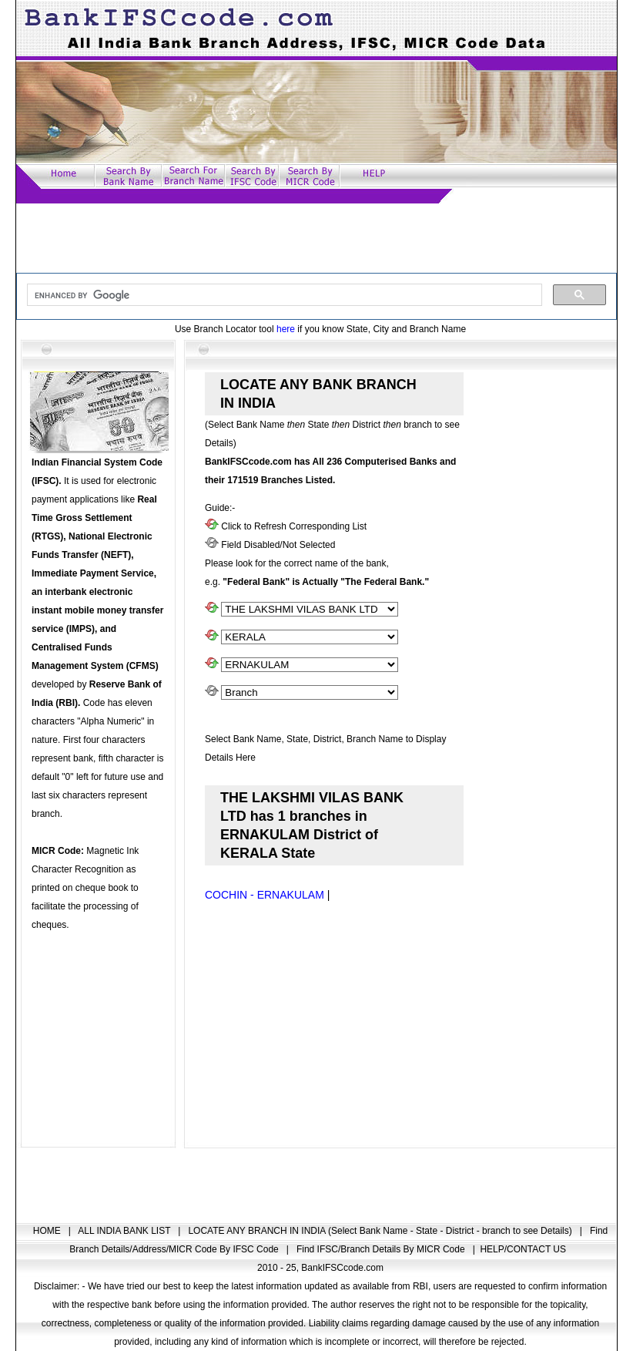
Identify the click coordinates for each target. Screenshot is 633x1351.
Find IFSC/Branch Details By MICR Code (381, 1249)
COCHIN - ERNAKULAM (264, 895)
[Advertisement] (316, 238)
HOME (48, 1230)
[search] (283, 295)
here (285, 329)
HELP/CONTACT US (523, 1249)
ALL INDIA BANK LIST (125, 1230)
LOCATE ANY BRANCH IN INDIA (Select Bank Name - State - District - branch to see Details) (381, 1230)
